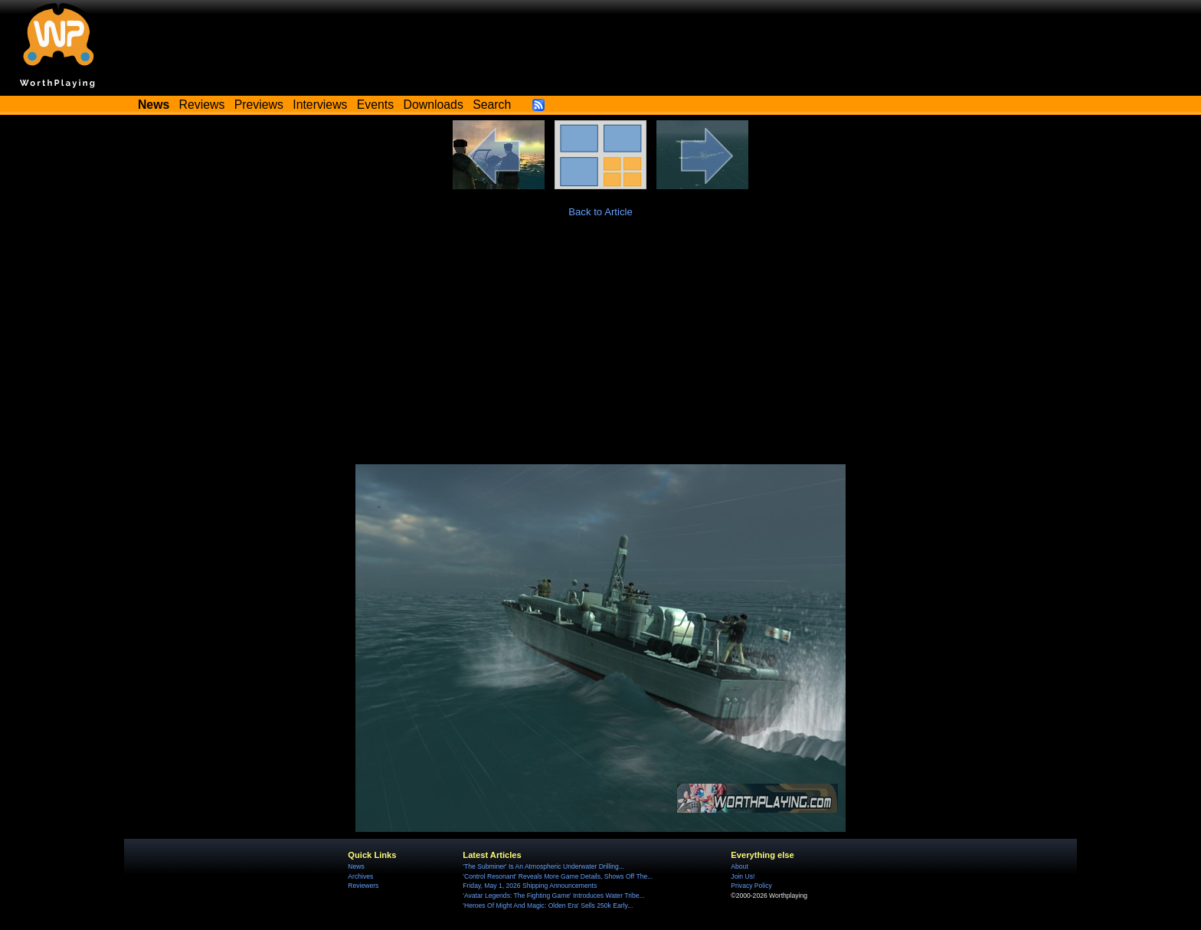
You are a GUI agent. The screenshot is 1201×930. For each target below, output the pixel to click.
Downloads (433, 104)
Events (375, 104)
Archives (360, 876)
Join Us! (742, 876)
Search (492, 104)
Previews (258, 104)
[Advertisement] (600, 349)
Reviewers (363, 885)
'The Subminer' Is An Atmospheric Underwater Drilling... (543, 866)
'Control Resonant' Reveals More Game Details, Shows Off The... (558, 876)
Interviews (320, 104)
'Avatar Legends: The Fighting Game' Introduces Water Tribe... (553, 895)
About (739, 866)
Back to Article (600, 212)
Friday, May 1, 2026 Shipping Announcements (530, 885)
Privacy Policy (751, 885)
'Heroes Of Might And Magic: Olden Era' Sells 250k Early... (548, 905)
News (356, 866)
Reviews (202, 104)
